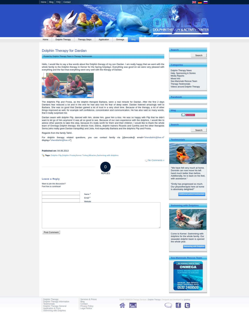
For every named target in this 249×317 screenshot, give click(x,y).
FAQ (58, 2)
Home (43, 2)
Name (87, 194)
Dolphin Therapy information (56, 302)
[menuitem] (45, 39)
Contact (67, 2)
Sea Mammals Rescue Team (184, 81)
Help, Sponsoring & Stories (183, 73)
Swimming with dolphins (107, 155)
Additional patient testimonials (191, 194)
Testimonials (49, 304)
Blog (51, 2)
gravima (187, 300)
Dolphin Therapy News (181, 70)
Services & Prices (88, 299)
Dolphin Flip (56, 155)
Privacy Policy (86, 306)
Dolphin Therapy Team (62, 56)
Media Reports (177, 76)
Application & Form (52, 308)
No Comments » (156, 160)
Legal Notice (86, 308)
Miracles (92, 155)
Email (87, 197)
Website (87, 201)
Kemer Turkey (82, 155)
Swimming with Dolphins (194, 246)
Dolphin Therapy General (54, 306)
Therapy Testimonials (83, 56)
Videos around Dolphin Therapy (185, 87)
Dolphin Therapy (50, 299)
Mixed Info (175, 78)
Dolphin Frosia (68, 155)
